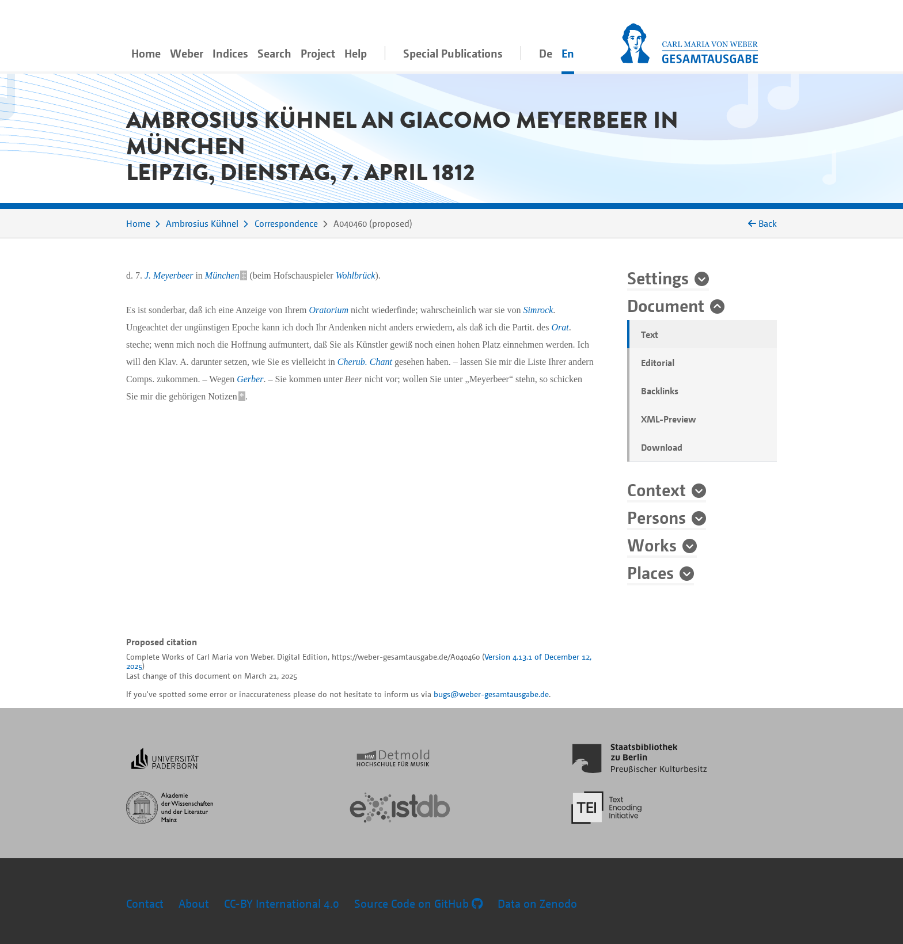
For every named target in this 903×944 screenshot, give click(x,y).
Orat (559, 327)
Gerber (250, 379)
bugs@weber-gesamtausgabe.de (491, 694)
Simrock (538, 310)
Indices (230, 53)
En (567, 53)
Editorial (657, 362)
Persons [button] (656, 517)
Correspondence (286, 223)
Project (318, 53)
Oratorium (328, 310)
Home (146, 53)
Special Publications (453, 53)
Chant (381, 362)
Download (661, 447)
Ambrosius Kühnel (202, 223)
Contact (145, 903)
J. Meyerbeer (169, 275)
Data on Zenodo (537, 903)
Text (649, 334)
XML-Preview (668, 419)
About (194, 903)
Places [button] (650, 572)
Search (274, 53)
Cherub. (352, 362)
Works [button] (652, 544)
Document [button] (665, 305)
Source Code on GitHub (418, 903)
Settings (658, 277)
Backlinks (659, 391)
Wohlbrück (355, 275)
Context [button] (656, 489)
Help (355, 53)
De (545, 53)
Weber (186, 53)
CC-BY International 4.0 (281, 903)
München (222, 275)
